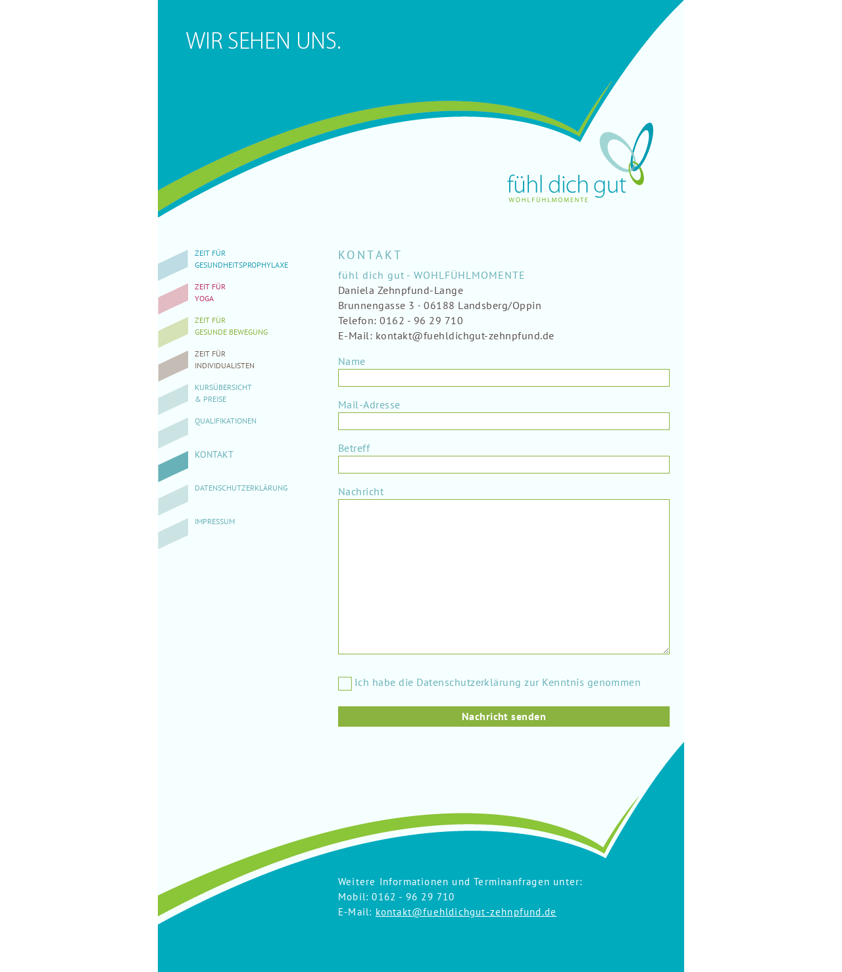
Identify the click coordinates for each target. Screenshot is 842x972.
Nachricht (361, 491)
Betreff (354, 447)
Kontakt (214, 454)
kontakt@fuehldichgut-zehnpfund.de (466, 912)
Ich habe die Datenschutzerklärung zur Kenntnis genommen (489, 682)
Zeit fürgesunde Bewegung (231, 326)
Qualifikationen (226, 420)
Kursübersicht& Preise (223, 393)
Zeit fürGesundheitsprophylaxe (241, 259)
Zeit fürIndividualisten (225, 359)
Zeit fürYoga (210, 292)
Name (352, 361)
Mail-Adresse (369, 404)
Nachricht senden (504, 716)
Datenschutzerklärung (241, 488)
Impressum (215, 521)
